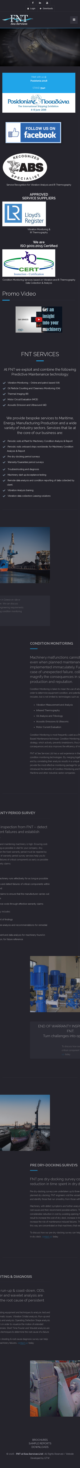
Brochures (40, 1439)
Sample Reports (40, 1443)
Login (31, 8)
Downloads (46, 8)
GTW (47, 1458)
